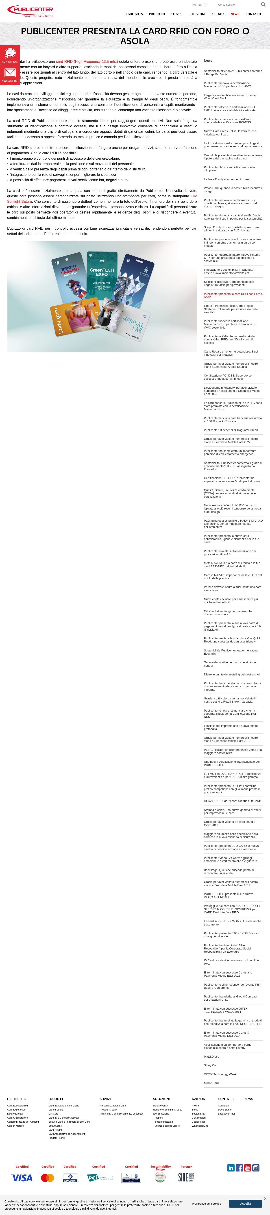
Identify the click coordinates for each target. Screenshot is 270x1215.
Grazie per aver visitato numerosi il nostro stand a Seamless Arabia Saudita (231, 365)
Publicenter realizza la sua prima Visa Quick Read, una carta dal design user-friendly (232, 640)
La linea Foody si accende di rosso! (227, 179)
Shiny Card (211, 1065)
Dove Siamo (225, 1109)
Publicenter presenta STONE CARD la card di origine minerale (232, 935)
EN (200, 4)
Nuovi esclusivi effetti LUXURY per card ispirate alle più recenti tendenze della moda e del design (232, 509)
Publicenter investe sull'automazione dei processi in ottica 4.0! (230, 552)
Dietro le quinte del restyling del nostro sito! (232, 674)
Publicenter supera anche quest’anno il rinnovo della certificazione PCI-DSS (229, 121)
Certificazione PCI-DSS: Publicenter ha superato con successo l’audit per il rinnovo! (232, 479)
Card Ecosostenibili (17, 1105)
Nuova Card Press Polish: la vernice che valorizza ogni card (230, 132)
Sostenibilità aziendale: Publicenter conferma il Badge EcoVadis (233, 72)
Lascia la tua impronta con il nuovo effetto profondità (231, 727)
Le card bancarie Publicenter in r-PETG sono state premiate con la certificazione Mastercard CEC (233, 406)
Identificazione (161, 1113)
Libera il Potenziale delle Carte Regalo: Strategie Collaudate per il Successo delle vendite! (231, 309)
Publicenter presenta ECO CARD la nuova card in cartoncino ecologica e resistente (231, 847)
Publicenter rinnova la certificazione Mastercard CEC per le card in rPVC (227, 84)
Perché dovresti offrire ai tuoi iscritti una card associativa (232, 588)
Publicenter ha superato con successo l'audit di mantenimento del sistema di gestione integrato (233, 686)
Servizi (176, 14)
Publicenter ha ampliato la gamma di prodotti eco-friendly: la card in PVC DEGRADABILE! (233, 1022)
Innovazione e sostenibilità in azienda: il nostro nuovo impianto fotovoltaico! (229, 271)
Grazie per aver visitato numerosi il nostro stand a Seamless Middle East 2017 (231, 883)
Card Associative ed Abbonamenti (66, 1133)
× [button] (265, 1199)
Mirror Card (211, 1083)
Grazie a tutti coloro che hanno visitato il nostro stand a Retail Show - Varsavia (230, 700)
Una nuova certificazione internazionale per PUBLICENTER (232, 763)
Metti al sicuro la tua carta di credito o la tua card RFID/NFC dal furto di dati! (232, 564)
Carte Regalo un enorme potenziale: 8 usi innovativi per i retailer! (231, 353)
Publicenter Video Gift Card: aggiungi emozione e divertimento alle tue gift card (230, 859)
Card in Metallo (15, 1125)
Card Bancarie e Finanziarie (63, 1105)
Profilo (195, 1105)
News (235, 14)
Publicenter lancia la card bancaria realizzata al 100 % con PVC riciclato (233, 419)
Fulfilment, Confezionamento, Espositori (121, 1113)
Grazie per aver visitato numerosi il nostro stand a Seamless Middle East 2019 (231, 739)
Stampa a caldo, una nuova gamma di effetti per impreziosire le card (232, 811)
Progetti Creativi (108, 1109)
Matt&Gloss (211, 1056)
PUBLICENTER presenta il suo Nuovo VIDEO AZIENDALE (228, 895)
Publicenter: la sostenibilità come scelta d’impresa (229, 168)
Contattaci (10, 55)
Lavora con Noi (226, 1113)
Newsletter (10, 75)
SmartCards (55, 1125)
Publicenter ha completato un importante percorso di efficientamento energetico (230, 452)
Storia (195, 1109)
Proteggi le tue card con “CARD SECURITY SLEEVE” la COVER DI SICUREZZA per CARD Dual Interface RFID (232, 909)
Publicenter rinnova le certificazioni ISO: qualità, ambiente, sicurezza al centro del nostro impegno (230, 203)
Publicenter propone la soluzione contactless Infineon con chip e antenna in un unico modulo (233, 243)
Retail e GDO (160, 1105)
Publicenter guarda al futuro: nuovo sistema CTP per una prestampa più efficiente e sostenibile (232, 258)
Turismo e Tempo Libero (166, 1125)
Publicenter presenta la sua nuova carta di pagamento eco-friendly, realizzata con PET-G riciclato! (232, 626)
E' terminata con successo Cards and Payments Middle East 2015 (228, 974)
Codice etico (199, 1121)
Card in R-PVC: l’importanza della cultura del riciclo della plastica (233, 576)
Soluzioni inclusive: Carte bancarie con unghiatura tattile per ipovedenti (229, 283)
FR (194, 4)
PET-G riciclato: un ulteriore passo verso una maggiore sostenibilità (233, 751)
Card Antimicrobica (17, 1117)
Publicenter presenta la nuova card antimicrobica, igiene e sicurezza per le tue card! (231, 539)
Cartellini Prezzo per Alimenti (23, 1121)
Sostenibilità (198, 1113)
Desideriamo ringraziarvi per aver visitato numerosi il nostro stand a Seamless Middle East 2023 (232, 391)
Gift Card (53, 1113)
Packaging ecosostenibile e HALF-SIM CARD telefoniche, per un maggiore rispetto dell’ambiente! (233, 524)
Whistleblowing (200, 1125)
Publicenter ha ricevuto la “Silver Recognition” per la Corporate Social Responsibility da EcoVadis (227, 949)
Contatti (253, 14)
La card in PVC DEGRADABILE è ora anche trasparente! (232, 922)
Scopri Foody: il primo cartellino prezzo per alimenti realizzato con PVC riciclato (231, 229)
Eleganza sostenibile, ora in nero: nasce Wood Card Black (230, 97)
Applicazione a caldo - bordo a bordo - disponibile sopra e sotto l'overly (228, 1046)
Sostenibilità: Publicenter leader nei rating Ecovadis (231, 652)
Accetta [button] (245, 1203)
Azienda (217, 14)
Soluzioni (197, 14)
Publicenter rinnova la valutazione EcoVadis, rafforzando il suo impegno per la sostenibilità (233, 217)
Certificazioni (199, 1117)
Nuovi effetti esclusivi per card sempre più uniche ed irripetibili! (231, 600)
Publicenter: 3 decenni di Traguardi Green (231, 430)
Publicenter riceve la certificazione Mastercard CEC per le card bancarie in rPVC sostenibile (229, 324)
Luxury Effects (15, 1113)
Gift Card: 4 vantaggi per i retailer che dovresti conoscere (228, 613)
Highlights (133, 14)
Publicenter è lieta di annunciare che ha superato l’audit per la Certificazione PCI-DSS (230, 714)
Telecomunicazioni (163, 1121)
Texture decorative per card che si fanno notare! (230, 664)
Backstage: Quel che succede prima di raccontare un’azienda (229, 871)
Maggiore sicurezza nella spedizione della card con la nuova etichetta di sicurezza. (231, 835)
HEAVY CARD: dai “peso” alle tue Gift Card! (232, 801)
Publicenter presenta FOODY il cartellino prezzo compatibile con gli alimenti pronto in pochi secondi (232, 789)
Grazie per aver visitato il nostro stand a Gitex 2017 (229, 823)
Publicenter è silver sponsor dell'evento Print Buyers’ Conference (232, 986)
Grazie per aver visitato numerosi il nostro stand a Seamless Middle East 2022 (231, 440)
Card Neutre (55, 1129)
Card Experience (16, 1109)
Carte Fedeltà (55, 1109)
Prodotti (157, 14)
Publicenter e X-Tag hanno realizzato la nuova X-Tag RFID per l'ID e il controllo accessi (229, 339)
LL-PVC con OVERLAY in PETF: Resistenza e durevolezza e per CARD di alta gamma (232, 775)
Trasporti (158, 1117)
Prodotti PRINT (56, 1138)
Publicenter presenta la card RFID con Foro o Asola (233, 295)
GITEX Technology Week (220, 1074)
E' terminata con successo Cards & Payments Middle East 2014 (226, 1034)
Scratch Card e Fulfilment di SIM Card (69, 1121)
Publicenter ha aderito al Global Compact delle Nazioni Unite (230, 998)
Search (263, 5)
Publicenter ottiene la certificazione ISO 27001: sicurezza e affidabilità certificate (230, 108)
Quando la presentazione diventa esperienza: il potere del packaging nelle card (233, 157)
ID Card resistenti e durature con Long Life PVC (231, 962)
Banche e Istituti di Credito (167, 1109)
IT (206, 4)
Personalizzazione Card (113, 1105)
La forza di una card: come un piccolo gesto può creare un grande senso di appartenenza (233, 145)
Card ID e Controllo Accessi (63, 1117)
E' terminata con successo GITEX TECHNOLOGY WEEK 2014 (226, 1010)
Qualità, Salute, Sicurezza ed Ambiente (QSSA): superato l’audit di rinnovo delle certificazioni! (230, 493)
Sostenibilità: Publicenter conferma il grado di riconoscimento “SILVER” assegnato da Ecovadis (233, 466)
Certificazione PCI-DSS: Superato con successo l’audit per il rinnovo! (228, 377)
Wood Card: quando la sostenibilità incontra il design (233, 189)
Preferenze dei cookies (206, 1203)
